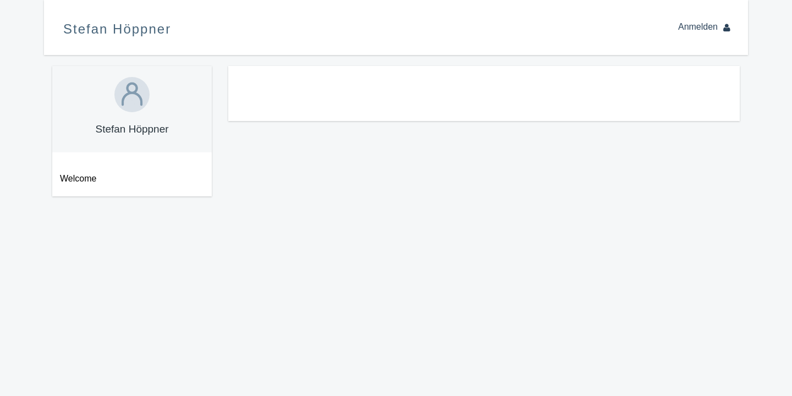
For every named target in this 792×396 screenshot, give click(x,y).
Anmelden (706, 26)
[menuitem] (128, 178)
